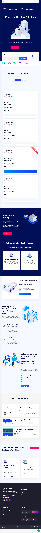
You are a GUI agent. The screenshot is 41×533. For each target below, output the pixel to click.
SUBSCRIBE (35, 512)
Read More (11, 266)
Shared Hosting (10, 84)
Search (23, 58)
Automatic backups (25, 361)
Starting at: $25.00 (8, 476)
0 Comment (34, 413)
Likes (29, 413)
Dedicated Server (20, 87)
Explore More (25, 386)
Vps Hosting (6, 420)
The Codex (23, 502)
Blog (22, 494)
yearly (23, 80)
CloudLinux (32, 361)
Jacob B (9, 422)
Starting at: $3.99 (26, 475)
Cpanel (32, 363)
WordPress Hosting (7, 435)
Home (22, 492)
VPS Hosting (17, 84)
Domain (22, 498)
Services (22, 500)
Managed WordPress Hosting (28, 84)
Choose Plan (20, 114)
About (22, 496)
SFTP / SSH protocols (25, 363)
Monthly (18, 80)
